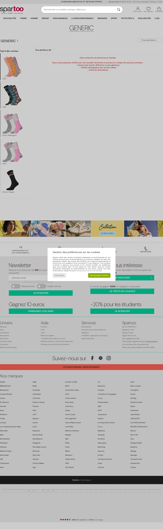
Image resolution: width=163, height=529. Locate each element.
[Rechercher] (118, 9)
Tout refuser (59, 275)
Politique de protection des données (89, 271)
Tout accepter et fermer (99, 275)
